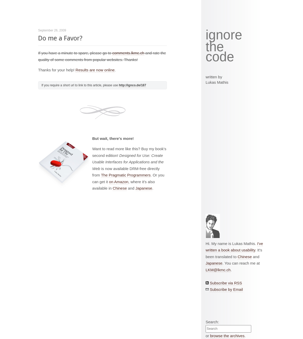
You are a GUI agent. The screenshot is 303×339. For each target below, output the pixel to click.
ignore (224, 35)
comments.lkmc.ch (128, 53)
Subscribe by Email (226, 289)
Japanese (144, 188)
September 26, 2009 (52, 30)
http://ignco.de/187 (132, 85)
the (215, 47)
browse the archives (227, 336)
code (220, 57)
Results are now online (95, 70)
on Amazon (118, 182)
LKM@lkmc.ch (218, 270)
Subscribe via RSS (226, 283)
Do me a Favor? (60, 38)
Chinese (120, 188)
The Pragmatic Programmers (126, 175)
